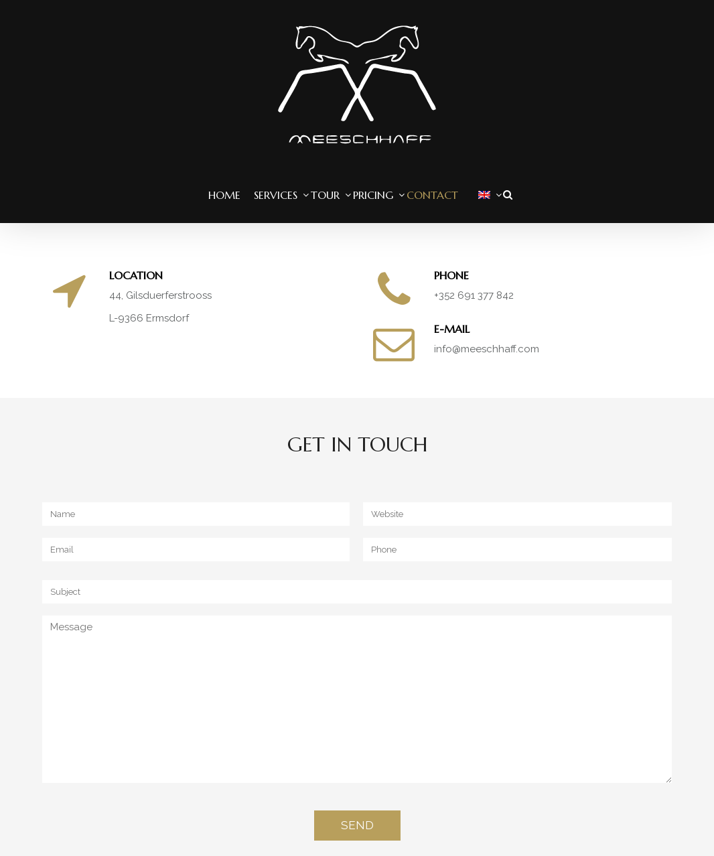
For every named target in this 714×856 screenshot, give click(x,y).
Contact (432, 195)
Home (224, 195)
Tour (325, 195)
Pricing (373, 195)
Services (275, 195)
